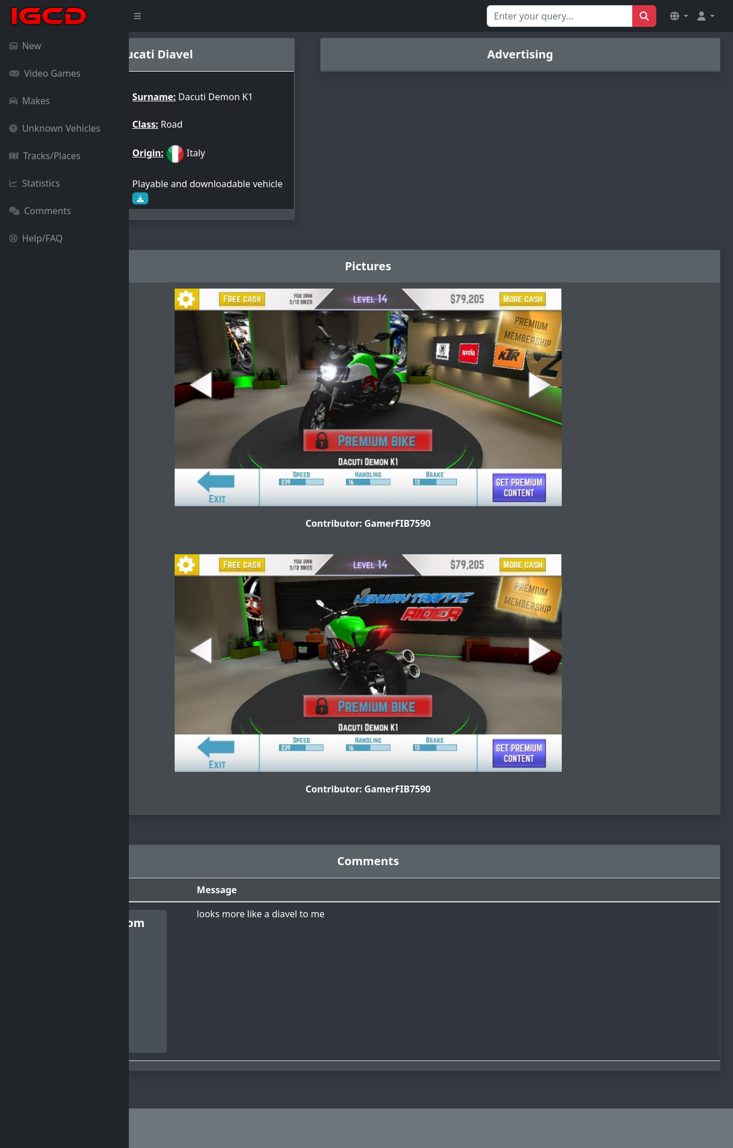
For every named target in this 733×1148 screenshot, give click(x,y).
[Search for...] (560, 16)
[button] (679, 16)
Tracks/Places (45, 155)
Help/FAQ (36, 238)
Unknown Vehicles (54, 128)
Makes (29, 100)
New (25, 46)
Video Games (45, 73)
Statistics (34, 183)
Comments (40, 210)
